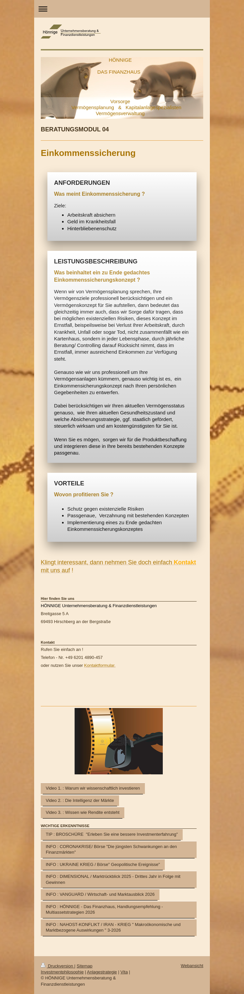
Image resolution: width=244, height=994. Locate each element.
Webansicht (192, 965)
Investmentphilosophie (62, 971)
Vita (124, 971)
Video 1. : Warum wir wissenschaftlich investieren (93, 788)
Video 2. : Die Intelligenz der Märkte (80, 800)
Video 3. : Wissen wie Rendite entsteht (82, 812)
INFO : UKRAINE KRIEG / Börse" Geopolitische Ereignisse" (103, 864)
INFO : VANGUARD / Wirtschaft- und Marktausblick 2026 (100, 894)
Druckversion (57, 965)
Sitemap (84, 965)
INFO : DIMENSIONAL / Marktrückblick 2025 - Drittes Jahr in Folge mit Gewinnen (113, 879)
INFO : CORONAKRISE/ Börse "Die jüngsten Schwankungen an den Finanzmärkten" (111, 849)
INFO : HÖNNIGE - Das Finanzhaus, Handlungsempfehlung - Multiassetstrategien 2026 (104, 909)
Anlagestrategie (102, 971)
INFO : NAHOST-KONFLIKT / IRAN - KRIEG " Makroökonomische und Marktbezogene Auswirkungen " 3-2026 (113, 927)
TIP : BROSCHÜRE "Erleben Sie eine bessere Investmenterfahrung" (112, 834)
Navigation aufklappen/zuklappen (122, 9)
